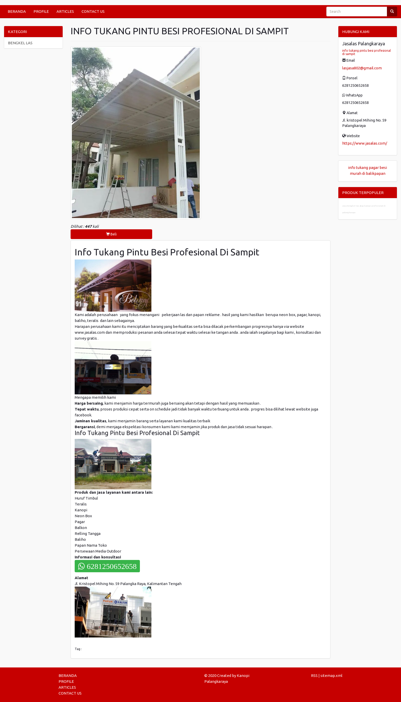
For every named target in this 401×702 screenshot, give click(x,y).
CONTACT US (93, 11)
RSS (314, 675)
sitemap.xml (331, 675)
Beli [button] (111, 234)
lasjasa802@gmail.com (362, 68)
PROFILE (41, 11)
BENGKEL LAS (20, 43)
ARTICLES (65, 11)
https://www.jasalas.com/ (364, 143)
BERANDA (17, 11)
